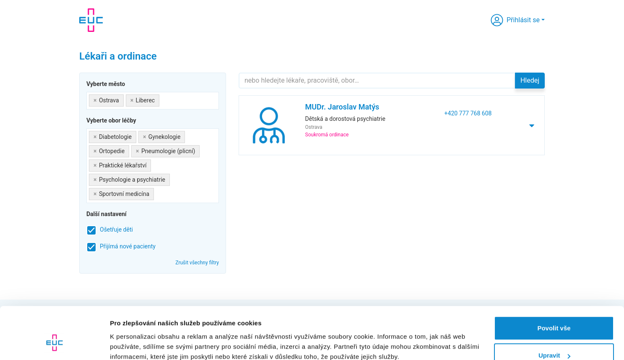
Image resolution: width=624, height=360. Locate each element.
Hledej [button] (529, 80)
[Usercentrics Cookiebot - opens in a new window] (54, 343)
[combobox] (152, 101)
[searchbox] (163, 98)
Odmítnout (554, 337)
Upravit (554, 310)
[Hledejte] (377, 81)
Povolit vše (553, 282)
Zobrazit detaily (133, 334)
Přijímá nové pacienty (128, 246)
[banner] (91, 20)
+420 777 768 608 (468, 113)
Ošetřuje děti (116, 229)
